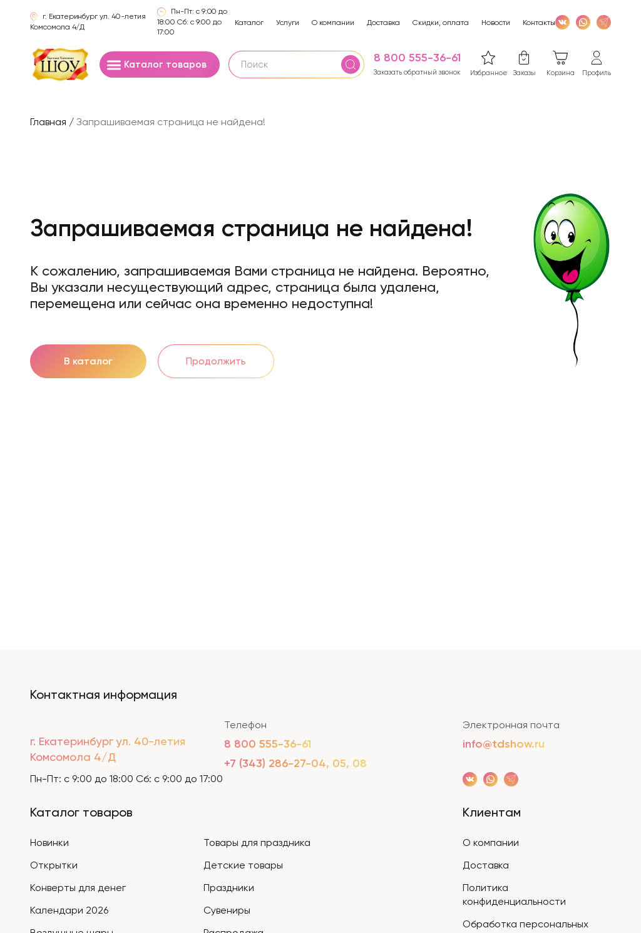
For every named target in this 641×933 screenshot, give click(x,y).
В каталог (88, 361)
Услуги (287, 22)
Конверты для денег (78, 888)
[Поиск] (350, 64)
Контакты (539, 22)
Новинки (49, 842)
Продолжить (216, 361)
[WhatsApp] (583, 21)
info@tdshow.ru (504, 744)
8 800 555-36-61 (417, 57)
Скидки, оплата (441, 22)
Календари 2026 (69, 910)
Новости (495, 22)
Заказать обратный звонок (417, 72)
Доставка (383, 22)
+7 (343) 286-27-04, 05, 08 (295, 763)
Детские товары (243, 865)
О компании (333, 22)
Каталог (249, 22)
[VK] (562, 21)
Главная (48, 122)
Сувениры (226, 910)
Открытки (54, 865)
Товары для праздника (256, 842)
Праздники (228, 888)
